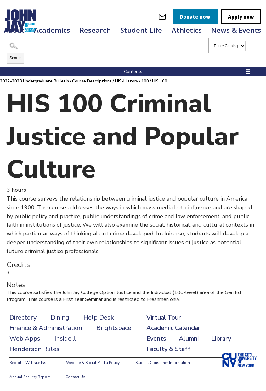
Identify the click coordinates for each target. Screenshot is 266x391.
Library (221, 338)
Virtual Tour (163, 317)
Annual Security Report (29, 376)
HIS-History (126, 81)
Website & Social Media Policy (93, 362)
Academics (52, 30)
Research (95, 30)
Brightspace (113, 328)
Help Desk (98, 317)
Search (15, 58)
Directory (23, 317)
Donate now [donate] (195, 17)
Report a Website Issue (29, 362)
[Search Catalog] (108, 45)
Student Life (141, 30)
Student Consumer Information (162, 362)
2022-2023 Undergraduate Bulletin (34, 81)
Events (156, 338)
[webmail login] (162, 16)
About (14, 30)
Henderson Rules (34, 349)
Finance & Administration (45, 328)
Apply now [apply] (241, 17)
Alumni (189, 338)
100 (145, 81)
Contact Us (75, 376)
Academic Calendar (173, 328)
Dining (60, 317)
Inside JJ (65, 338)
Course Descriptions (92, 81)
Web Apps (24, 338)
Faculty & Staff (168, 349)
